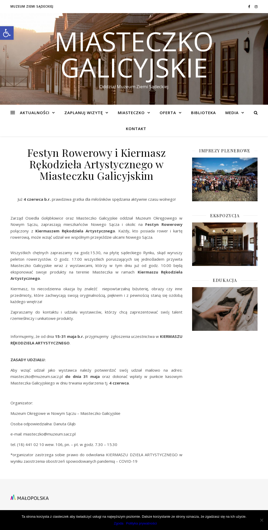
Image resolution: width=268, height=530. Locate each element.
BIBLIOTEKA (203, 112)
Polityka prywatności (141, 523)
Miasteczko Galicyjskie (134, 54)
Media (232, 112)
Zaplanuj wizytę (83, 112)
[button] (7, 33)
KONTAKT (136, 128)
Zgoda (119, 523)
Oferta (168, 112)
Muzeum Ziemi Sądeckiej (31, 6)
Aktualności (34, 112)
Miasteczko (131, 112)
